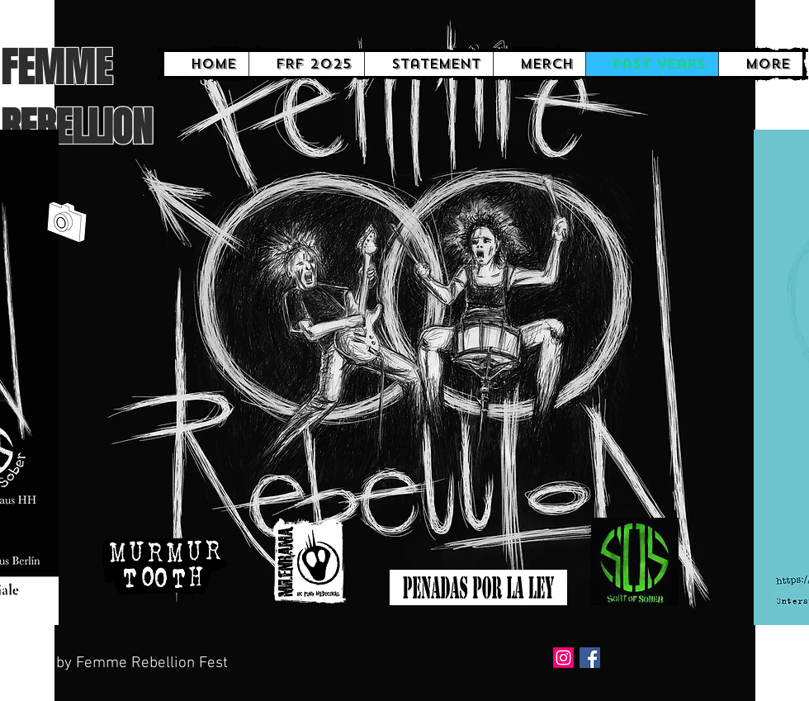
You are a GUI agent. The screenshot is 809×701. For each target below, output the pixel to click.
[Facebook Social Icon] (590, 657)
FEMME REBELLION (76, 97)
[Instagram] (563, 657)
